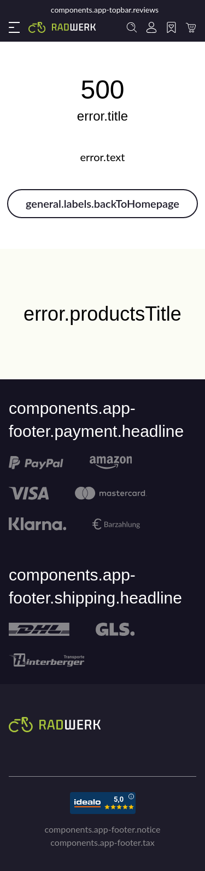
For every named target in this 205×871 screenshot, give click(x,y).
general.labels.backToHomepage (102, 203)
